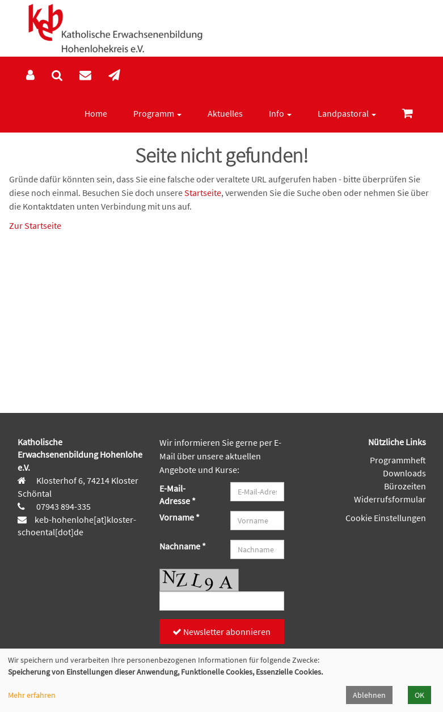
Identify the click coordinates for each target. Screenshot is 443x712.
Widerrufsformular (390, 499)
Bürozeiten (405, 486)
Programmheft (398, 460)
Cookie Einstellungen (385, 517)
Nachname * (182, 546)
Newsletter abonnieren (221, 631)
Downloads (404, 473)
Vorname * (179, 517)
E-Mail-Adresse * (177, 495)
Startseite (202, 192)
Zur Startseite (35, 225)
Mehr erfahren (32, 695)
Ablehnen (369, 695)
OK (419, 695)
